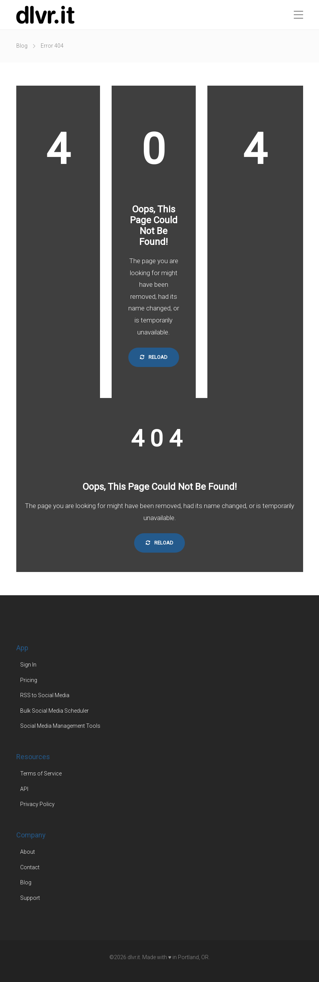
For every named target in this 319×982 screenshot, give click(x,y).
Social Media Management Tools (60, 726)
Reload (153, 357)
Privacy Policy (37, 804)
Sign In (28, 665)
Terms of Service (41, 773)
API (24, 789)
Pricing (28, 680)
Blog (22, 46)
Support (30, 898)
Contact (30, 867)
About (27, 852)
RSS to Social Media (44, 695)
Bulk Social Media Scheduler (54, 711)
